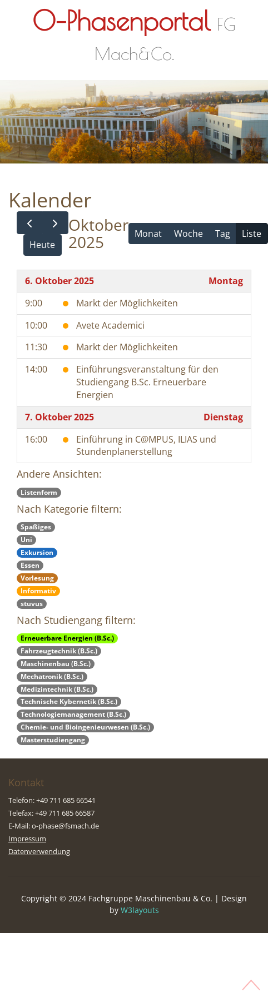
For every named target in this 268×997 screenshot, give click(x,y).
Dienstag (223, 417)
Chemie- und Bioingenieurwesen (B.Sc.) (85, 727)
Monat (148, 233)
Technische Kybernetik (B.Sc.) (69, 701)
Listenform (39, 492)
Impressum (27, 839)
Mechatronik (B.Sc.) (52, 676)
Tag (222, 233)
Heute (42, 245)
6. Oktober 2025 (59, 281)
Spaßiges (36, 527)
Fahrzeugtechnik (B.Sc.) (59, 651)
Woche (188, 233)
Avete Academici (110, 325)
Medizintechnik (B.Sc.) (57, 689)
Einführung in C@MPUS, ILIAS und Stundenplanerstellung (146, 445)
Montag (226, 281)
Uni (26, 539)
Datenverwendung (39, 851)
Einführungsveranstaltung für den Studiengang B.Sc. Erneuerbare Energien (147, 382)
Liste (251, 233)
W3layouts (140, 910)
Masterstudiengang (53, 740)
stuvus (32, 603)
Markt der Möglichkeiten (127, 303)
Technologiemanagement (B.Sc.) (73, 714)
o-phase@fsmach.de (65, 826)
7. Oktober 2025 (59, 417)
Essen (30, 565)
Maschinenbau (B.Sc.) (56, 663)
